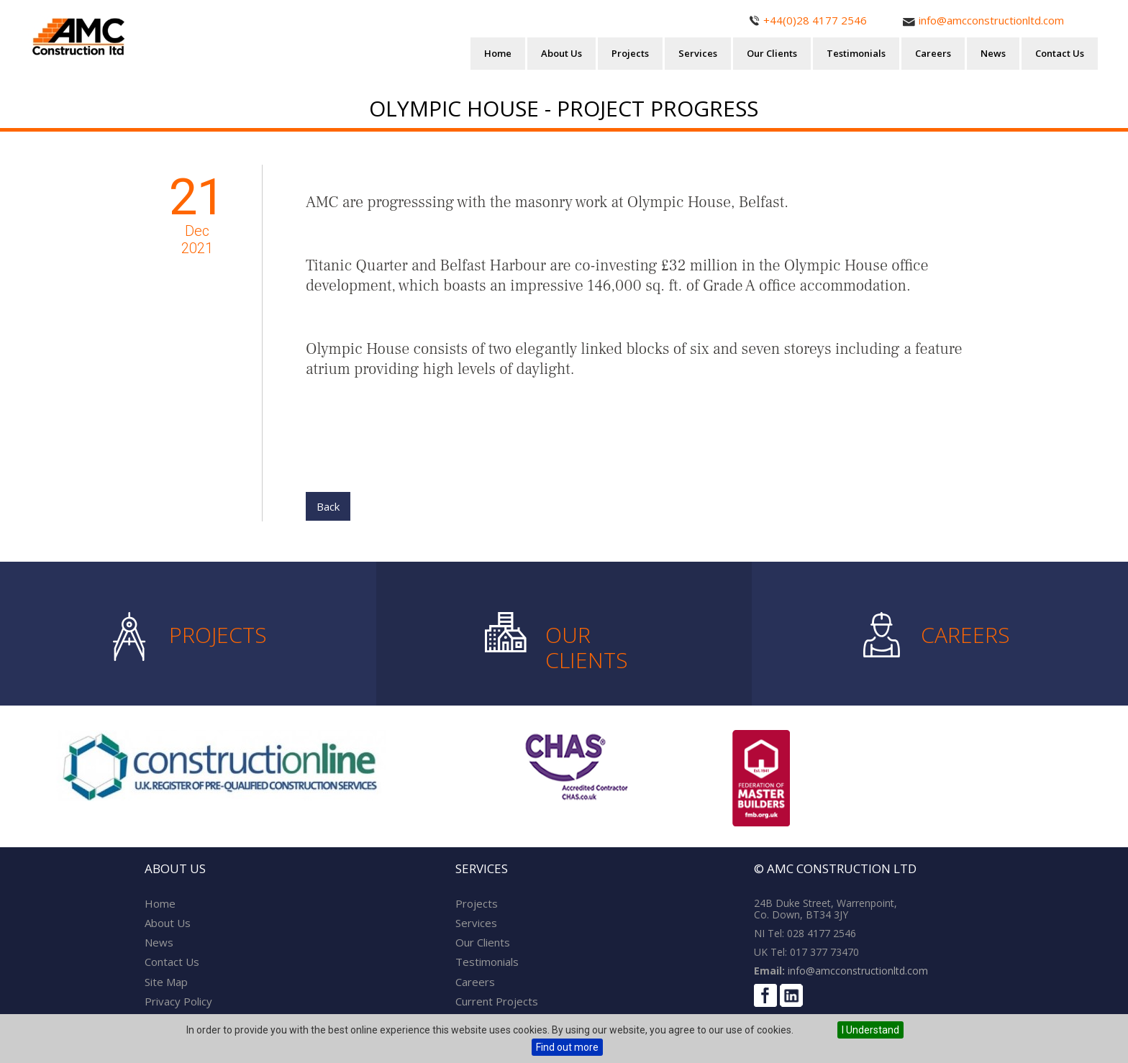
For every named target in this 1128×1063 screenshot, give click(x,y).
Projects (630, 53)
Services (697, 53)
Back (328, 506)
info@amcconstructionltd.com (856, 970)
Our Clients (772, 53)
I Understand (870, 1030)
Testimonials (856, 53)
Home (497, 53)
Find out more (567, 1047)
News (993, 53)
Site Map (166, 982)
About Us (561, 53)
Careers (933, 53)
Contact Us (1059, 53)
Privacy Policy (178, 1001)
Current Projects (496, 1001)
